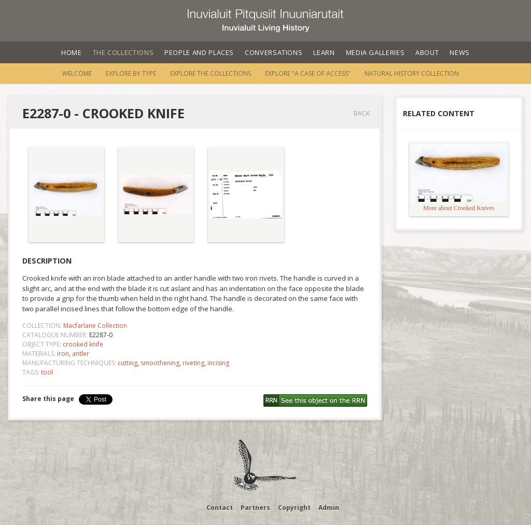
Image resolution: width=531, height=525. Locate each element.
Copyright (294, 507)
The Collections (123, 52)
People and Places (199, 52)
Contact (219, 507)
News (460, 52)
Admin (328, 507)
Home (71, 52)
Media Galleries (375, 52)
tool (47, 372)
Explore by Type (131, 73)
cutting (127, 362)
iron (63, 353)
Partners (255, 507)
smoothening (160, 362)
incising (218, 362)
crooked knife (83, 344)
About (427, 52)
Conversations (273, 52)
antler (80, 353)
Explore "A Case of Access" (308, 73)
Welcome (77, 73)
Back (362, 113)
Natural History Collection (412, 73)
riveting (193, 362)
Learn (323, 52)
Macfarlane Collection (95, 325)
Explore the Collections (210, 73)
